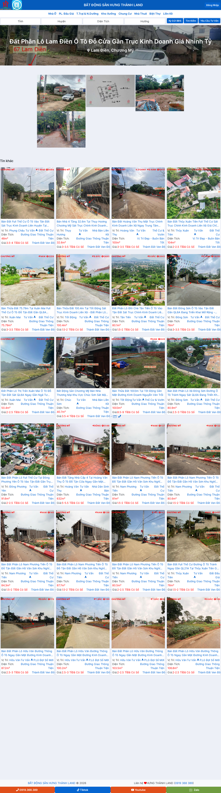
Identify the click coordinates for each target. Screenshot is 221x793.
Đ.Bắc (96, 256)
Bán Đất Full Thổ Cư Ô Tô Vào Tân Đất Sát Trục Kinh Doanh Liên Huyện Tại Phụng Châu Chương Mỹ (25, 224)
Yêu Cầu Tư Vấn (209, 20)
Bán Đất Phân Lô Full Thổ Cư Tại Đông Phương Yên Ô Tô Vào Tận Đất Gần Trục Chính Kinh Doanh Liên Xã (26, 480)
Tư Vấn (32, 230)
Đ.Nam (151, 170)
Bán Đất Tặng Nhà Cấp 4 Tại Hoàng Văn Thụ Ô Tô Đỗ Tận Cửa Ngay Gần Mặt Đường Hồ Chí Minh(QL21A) (82, 480)
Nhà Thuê (140, 13)
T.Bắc (207, 339)
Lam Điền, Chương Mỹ (112, 50)
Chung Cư (125, 13)
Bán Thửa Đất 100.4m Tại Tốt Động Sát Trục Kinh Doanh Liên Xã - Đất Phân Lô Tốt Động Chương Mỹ (81, 311)
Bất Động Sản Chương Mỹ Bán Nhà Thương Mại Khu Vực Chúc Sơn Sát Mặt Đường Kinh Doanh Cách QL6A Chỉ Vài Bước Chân (82, 393)
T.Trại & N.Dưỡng (87, 13)
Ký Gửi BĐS (175, 20)
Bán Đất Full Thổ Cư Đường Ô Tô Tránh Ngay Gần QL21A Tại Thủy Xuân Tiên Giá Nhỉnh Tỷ (193, 567)
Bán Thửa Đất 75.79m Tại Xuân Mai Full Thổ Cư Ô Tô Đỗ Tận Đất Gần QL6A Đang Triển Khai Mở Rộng (25, 311)
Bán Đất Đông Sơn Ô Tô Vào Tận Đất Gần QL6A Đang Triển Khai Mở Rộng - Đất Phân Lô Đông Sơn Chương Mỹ (191, 311)
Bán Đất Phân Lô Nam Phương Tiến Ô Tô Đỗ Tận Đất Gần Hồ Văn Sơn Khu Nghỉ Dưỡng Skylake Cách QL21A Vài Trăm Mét (137, 480)
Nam (41, 256)
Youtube (138, 790)
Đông (207, 170)
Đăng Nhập (212, 5)
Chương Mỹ (8, 170)
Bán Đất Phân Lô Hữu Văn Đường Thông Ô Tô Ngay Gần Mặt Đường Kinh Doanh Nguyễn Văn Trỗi (26, 653)
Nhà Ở (52, 13)
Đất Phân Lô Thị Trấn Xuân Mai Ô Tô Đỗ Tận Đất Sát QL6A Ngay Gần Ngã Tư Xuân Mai (26, 393)
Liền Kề (168, 13)
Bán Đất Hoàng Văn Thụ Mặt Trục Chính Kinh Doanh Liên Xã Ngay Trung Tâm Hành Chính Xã (137, 224)
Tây (98, 170)
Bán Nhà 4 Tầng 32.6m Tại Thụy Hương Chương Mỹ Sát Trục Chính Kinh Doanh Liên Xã (82, 224)
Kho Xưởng (108, 13)
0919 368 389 (184, 783)
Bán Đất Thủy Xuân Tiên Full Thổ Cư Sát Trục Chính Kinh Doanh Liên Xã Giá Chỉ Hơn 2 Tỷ (193, 224)
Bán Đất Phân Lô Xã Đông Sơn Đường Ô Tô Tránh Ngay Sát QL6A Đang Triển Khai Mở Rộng (193, 393)
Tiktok (82, 790)
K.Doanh (141, 170)
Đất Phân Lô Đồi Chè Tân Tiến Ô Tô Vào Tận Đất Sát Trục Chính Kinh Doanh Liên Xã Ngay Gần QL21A (137, 311)
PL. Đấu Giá (66, 13)
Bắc (208, 512)
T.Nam (40, 170)
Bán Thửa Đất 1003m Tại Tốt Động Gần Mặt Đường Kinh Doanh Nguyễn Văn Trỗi (137, 392)
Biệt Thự (155, 13)
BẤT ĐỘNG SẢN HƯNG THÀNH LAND (51, 783)
